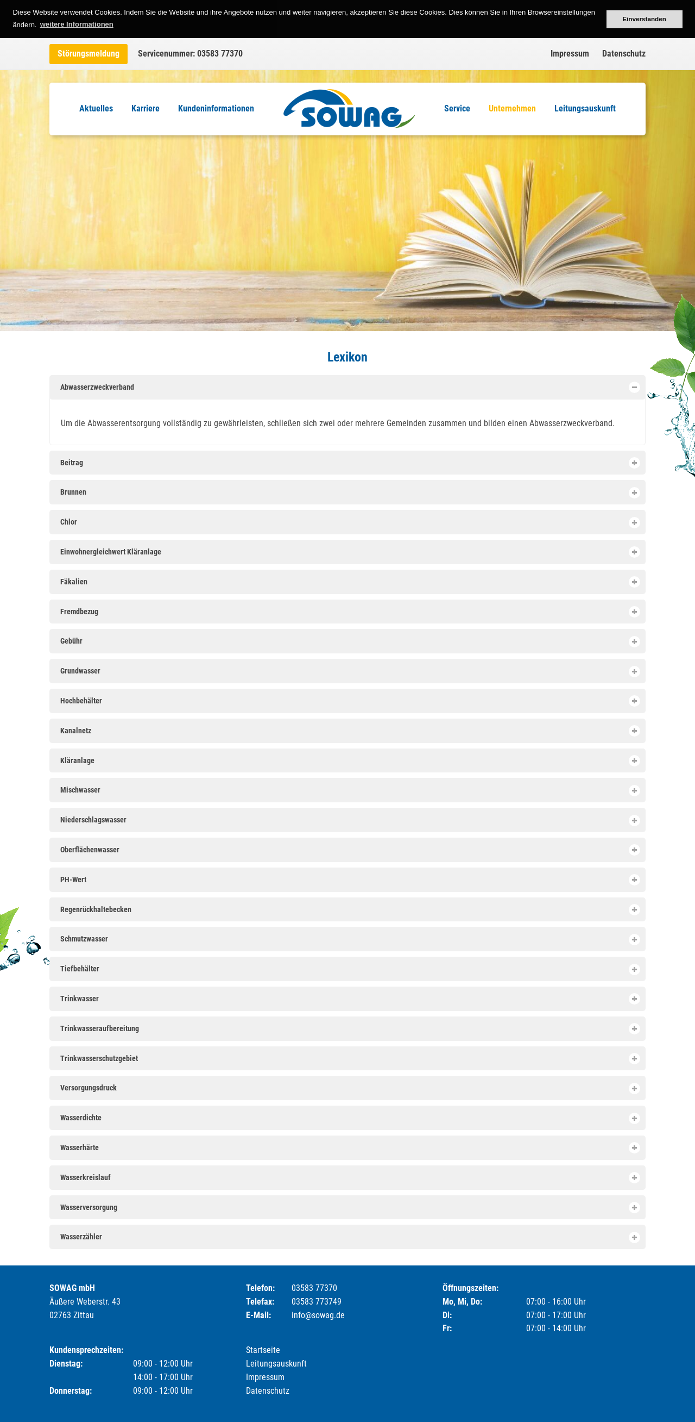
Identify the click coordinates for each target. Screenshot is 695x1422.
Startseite (263, 1350)
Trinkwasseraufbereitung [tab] (350, 1028)
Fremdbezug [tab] (350, 612)
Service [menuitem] (457, 108)
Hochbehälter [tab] (350, 701)
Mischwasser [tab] (350, 790)
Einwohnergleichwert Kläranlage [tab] (350, 552)
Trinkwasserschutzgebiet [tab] (350, 1058)
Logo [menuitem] (349, 108)
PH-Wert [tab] (350, 879)
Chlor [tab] (350, 522)
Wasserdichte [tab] (350, 1118)
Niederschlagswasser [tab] (350, 820)
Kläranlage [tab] (350, 760)
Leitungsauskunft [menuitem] (585, 108)
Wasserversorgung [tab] (350, 1207)
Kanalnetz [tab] (350, 731)
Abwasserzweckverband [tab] (350, 387)
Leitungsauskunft (276, 1363)
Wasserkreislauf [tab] (350, 1177)
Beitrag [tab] (350, 463)
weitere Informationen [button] (76, 24)
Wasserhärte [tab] (350, 1147)
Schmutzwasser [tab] (350, 939)
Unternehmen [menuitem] (512, 108)
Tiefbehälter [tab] (350, 969)
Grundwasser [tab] (350, 671)
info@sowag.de (318, 1315)
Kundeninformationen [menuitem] (216, 108)
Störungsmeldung (88, 53)
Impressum (570, 53)
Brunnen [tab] (350, 492)
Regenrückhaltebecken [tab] (350, 909)
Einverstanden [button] (644, 18)
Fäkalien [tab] (350, 582)
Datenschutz (624, 53)
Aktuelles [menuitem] (96, 108)
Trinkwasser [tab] (350, 999)
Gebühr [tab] (350, 641)
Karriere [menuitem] (145, 108)
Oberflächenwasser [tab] (350, 850)
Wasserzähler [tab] (350, 1237)
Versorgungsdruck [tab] (350, 1088)
